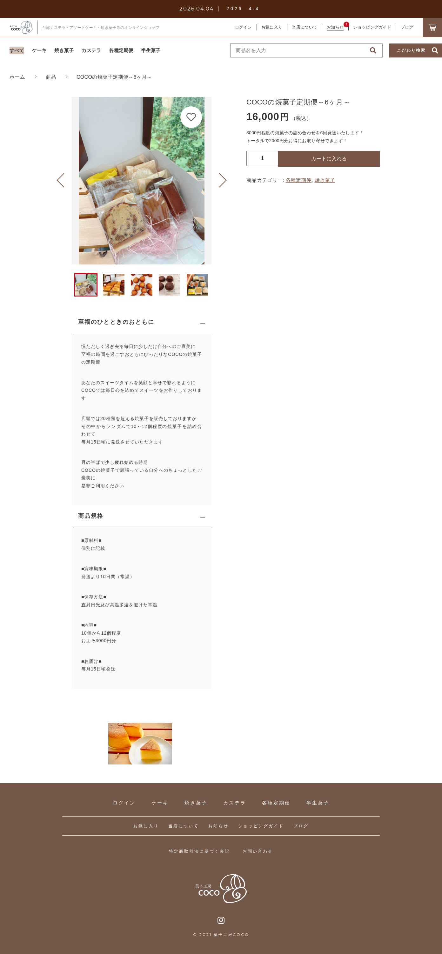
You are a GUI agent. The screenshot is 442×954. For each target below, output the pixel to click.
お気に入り (146, 826)
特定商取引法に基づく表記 (199, 851)
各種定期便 (299, 180)
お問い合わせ (258, 851)
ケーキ (160, 802)
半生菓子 (317, 802)
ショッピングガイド (261, 826)
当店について (183, 826)
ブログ (301, 826)
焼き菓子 (325, 180)
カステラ (234, 802)
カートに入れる (329, 158)
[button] (64, 181)
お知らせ (218, 826)
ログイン (243, 27)
